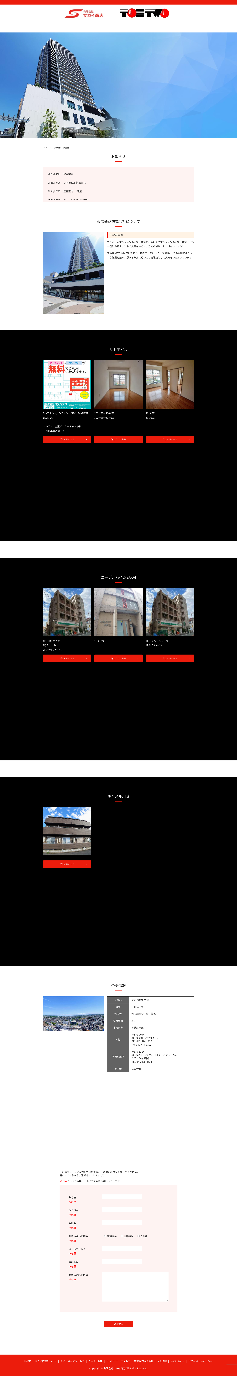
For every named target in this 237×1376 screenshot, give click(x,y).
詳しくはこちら (67, 436)
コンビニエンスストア (131, 24)
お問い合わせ (188, 24)
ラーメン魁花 (110, 24)
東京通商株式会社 (156, 24)
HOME (45, 24)
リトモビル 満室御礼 (74, 180)
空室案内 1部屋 (72, 189)
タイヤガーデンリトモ (88, 24)
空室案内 (68, 171)
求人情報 (172, 24)
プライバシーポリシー (200, 1359)
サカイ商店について (63, 24)
